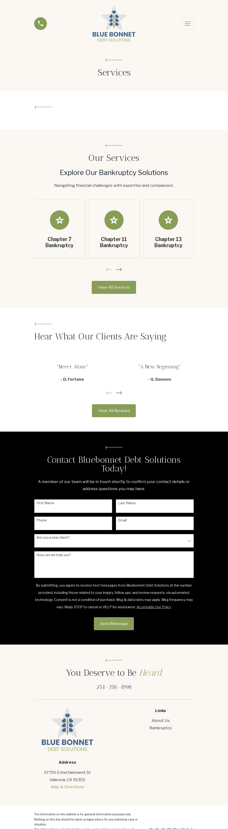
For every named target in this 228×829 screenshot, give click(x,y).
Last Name (127, 503)
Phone (42, 520)
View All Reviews (114, 410)
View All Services (114, 287)
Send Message (114, 623)
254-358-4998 (114, 687)
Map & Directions (67, 786)
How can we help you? (54, 555)
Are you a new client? (53, 537)
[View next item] (119, 270)
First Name (45, 503)
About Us (161, 720)
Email (122, 520)
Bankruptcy (160, 727)
